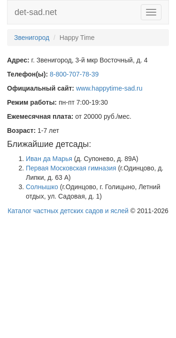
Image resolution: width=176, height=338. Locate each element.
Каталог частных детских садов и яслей (68, 211)
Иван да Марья (49, 158)
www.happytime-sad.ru (109, 88)
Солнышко (42, 187)
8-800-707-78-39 (74, 74)
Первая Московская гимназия (71, 168)
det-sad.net (36, 12)
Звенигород (31, 37)
